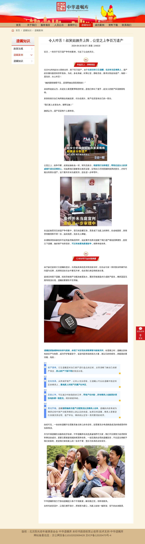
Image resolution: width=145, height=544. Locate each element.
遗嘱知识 (86, 25)
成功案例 (99, 25)
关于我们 (32, 25)
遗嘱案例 (38, 30)
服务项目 (45, 25)
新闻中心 (72, 25)
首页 (18, 25)
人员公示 (59, 25)
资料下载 (113, 25)
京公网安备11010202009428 (68, 535)
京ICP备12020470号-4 (98, 535)
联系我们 (126, 25)
